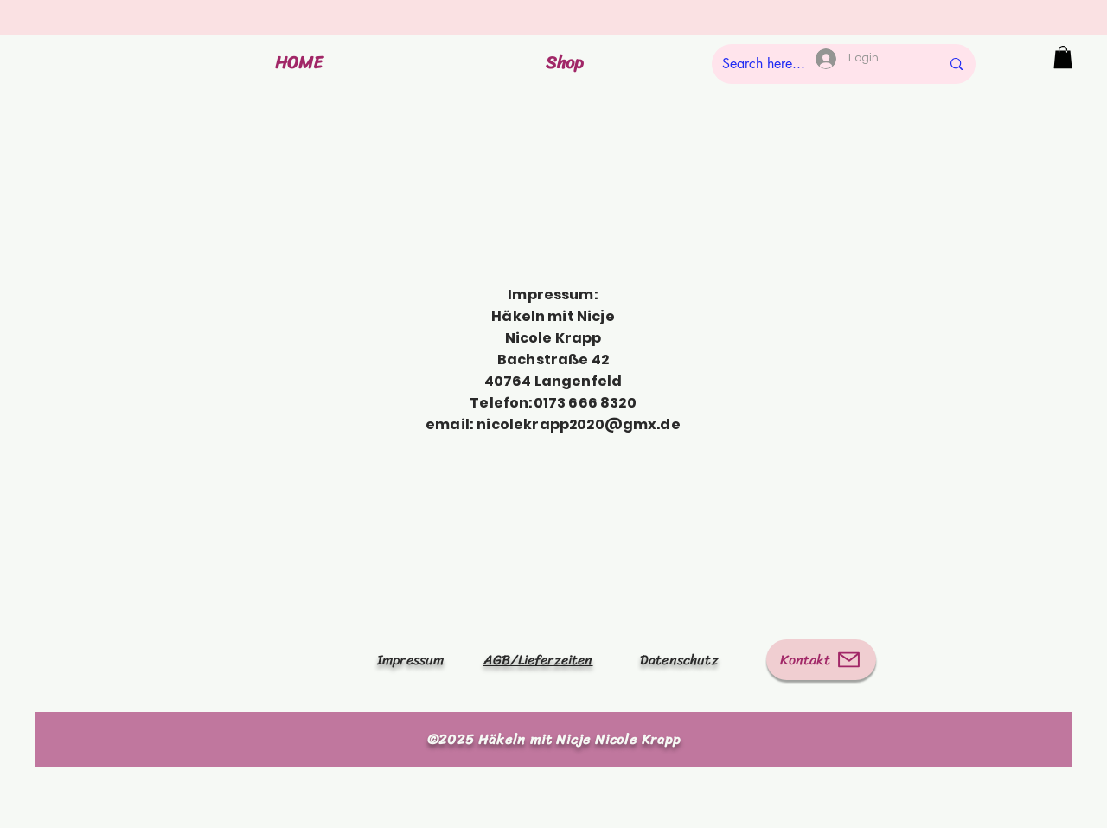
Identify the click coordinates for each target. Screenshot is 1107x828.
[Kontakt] (821, 659)
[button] (1062, 57)
